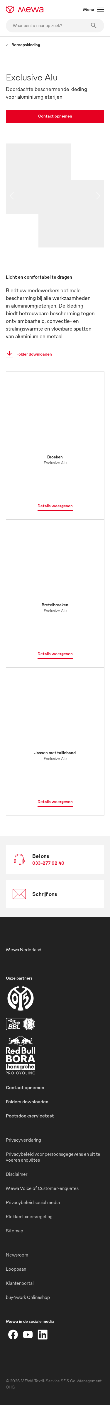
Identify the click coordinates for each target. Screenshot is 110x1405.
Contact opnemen (55, 115)
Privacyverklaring (23, 1140)
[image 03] (71, 230)
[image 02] (87, 197)
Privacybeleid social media (33, 1202)
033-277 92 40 (48, 863)
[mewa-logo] (25, 9)
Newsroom (17, 1255)
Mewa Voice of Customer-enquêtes (42, 1188)
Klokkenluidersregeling (29, 1216)
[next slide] (98, 196)
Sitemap (14, 1231)
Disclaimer (16, 1174)
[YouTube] (28, 1334)
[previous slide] (12, 196)
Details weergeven (55, 505)
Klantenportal (20, 1283)
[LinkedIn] (42, 1334)
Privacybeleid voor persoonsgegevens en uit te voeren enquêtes (53, 1157)
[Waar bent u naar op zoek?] (55, 25)
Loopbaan (16, 1269)
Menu (93, 9)
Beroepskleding (23, 44)
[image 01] (38, 178)
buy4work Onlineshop (28, 1297)
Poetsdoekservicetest (30, 1116)
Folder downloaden (27, 354)
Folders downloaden (27, 1101)
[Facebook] (13, 1334)
